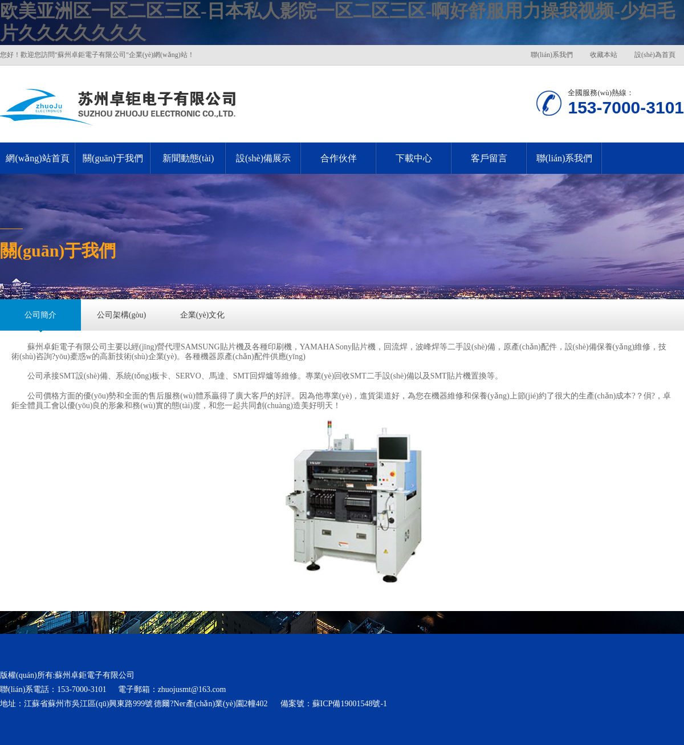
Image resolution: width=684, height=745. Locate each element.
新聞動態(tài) (188, 158)
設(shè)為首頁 (654, 55)
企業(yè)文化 (202, 315)
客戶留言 (489, 158)
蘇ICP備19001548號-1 (349, 703)
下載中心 (414, 158)
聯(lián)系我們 (552, 55)
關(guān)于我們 (113, 158)
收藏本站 (603, 55)
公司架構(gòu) (121, 315)
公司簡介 (40, 315)
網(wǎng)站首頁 (37, 158)
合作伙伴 (338, 158)
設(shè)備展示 (263, 158)
